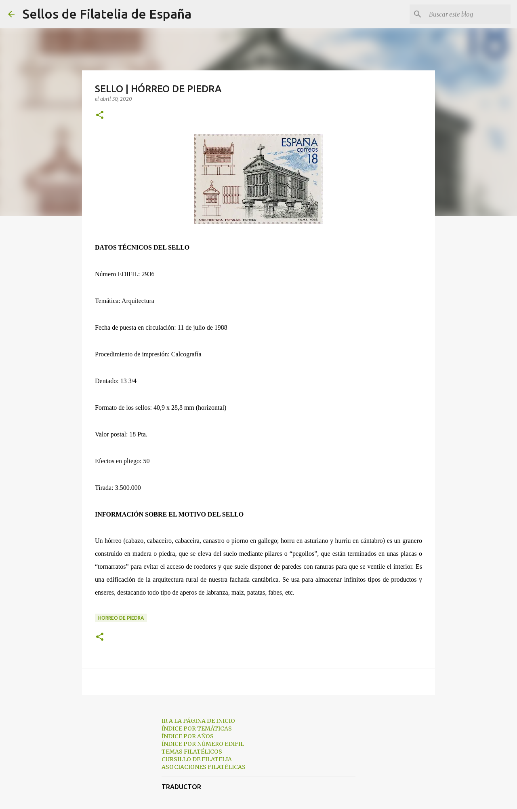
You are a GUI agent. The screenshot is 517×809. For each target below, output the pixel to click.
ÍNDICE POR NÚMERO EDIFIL (203, 744)
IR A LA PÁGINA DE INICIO (198, 720)
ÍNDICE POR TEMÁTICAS (197, 728)
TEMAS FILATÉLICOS (192, 751)
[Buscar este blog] (468, 14)
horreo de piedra (121, 618)
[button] (100, 115)
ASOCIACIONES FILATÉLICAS (204, 767)
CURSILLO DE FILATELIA (197, 759)
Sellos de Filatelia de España (107, 13)
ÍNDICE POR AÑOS (188, 736)
